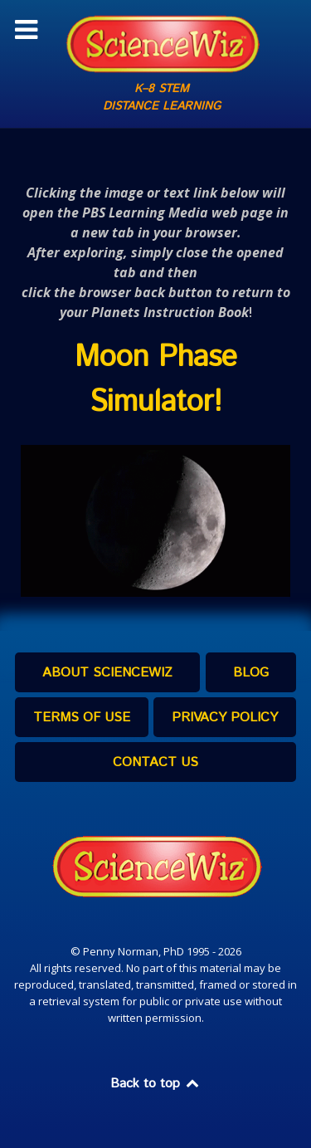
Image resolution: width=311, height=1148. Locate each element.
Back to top (156, 1083)
